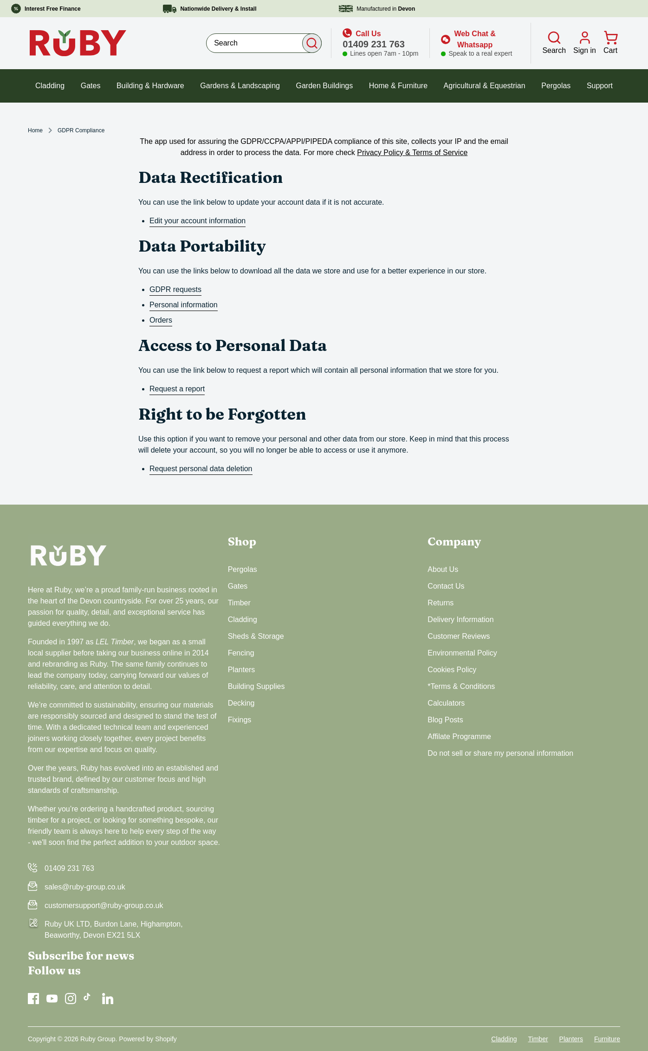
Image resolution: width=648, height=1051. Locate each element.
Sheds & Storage (256, 636)
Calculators (446, 703)
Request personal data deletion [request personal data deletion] (201, 469)
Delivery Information (460, 619)
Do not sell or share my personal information (500, 753)
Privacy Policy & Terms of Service (412, 152)
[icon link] (380, 43)
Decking (241, 703)
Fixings (240, 720)
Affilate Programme (459, 736)
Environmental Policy (462, 653)
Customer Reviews (459, 636)
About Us (443, 569)
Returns (441, 603)
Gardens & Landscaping (240, 86)
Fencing (241, 653)
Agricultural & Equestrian (484, 86)
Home (35, 130)
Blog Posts (445, 720)
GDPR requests (175, 289)
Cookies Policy (452, 670)
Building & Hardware (150, 86)
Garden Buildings (324, 86)
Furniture (607, 1039)
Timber (239, 603)
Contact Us (446, 586)
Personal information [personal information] (183, 305)
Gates (91, 86)
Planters (241, 670)
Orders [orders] (160, 320)
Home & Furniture (398, 86)
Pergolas (555, 86)
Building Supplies (256, 686)
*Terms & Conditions (461, 686)
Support (600, 86)
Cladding (50, 86)
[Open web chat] (476, 43)
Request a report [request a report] (177, 389)
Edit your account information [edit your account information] (197, 221)
